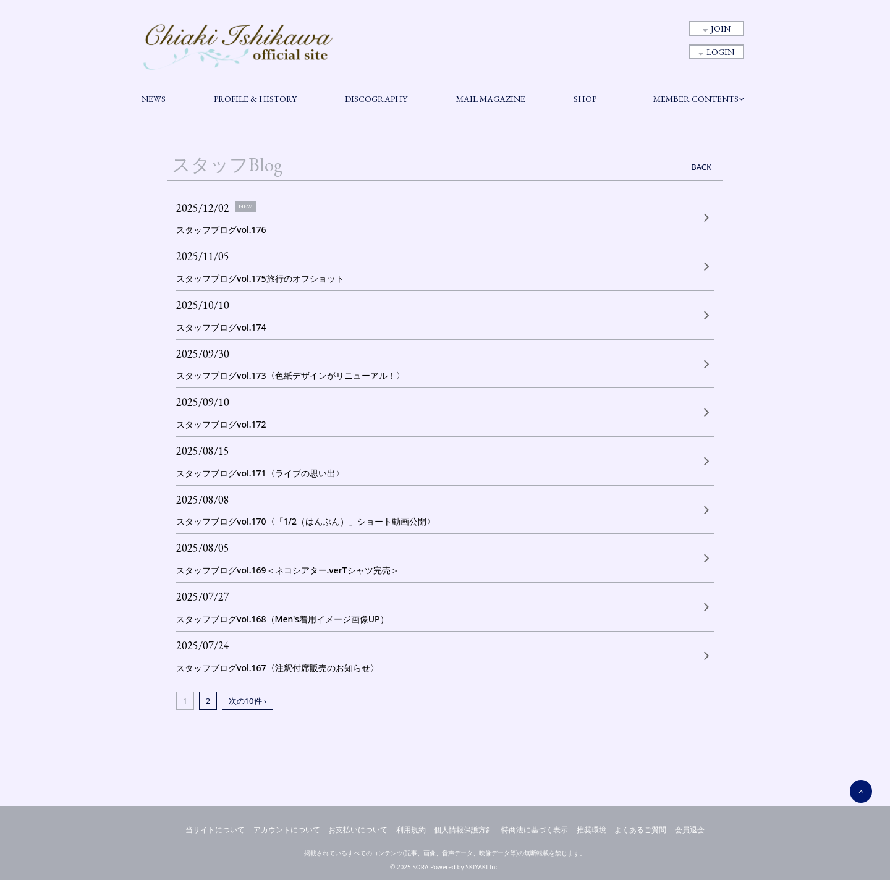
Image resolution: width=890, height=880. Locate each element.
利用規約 (411, 829)
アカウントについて (286, 829)
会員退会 (690, 829)
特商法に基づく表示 (534, 829)
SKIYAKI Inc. (482, 867)
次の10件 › (247, 700)
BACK (701, 166)
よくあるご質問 (640, 829)
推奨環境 (591, 829)
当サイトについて (215, 829)
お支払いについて (358, 829)
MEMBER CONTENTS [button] (698, 98)
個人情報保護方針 (463, 829)
